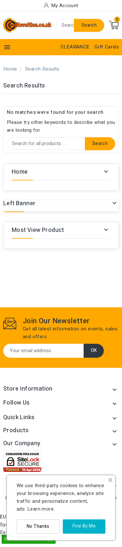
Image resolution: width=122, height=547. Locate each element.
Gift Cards (106, 46)
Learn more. (41, 509)
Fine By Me (84, 526)
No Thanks (38, 526)
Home (20, 171)
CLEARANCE (75, 46)
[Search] (61, 143)
